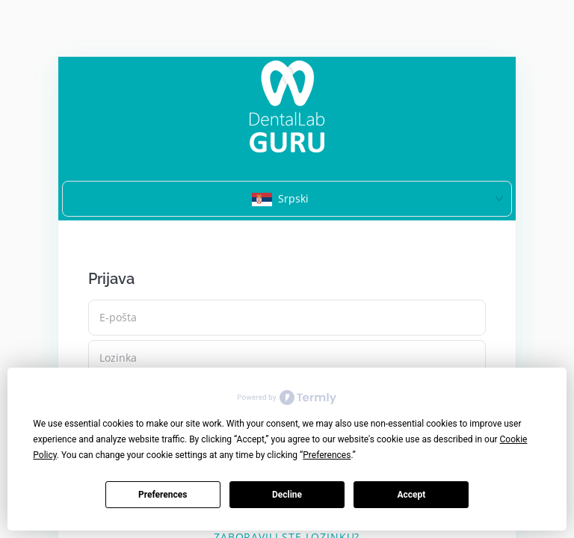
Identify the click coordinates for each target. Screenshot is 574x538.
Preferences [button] (327, 455)
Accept (411, 494)
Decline (287, 494)
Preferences (163, 494)
